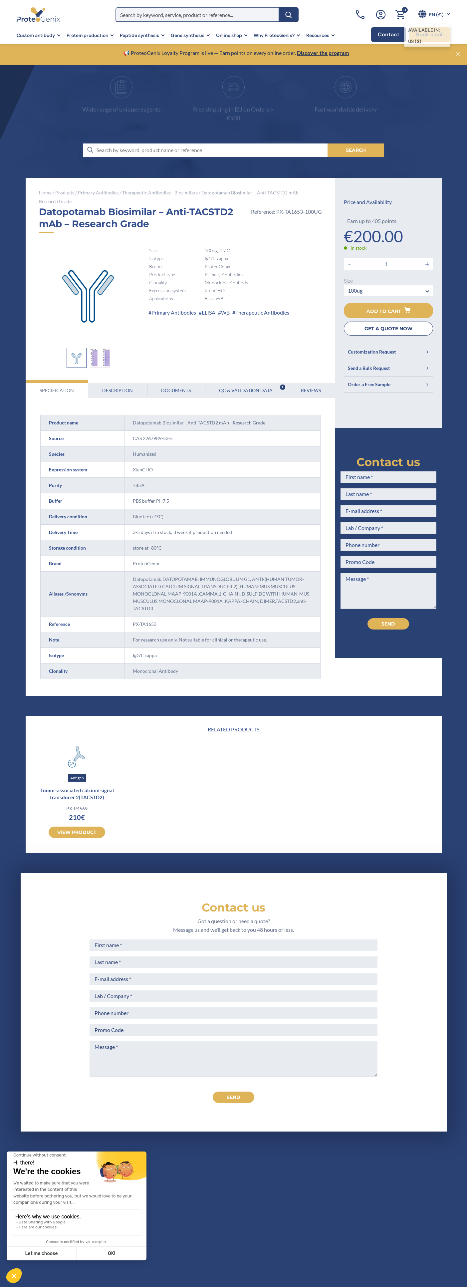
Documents (176, 390)
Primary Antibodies (98, 192)
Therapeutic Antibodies (262, 312)
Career (165, 1225)
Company (169, 1188)
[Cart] (400, 14)
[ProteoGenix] (38, 14)
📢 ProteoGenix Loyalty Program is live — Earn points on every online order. (210, 53)
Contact (388, 34)
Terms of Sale (239, 1176)
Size (348, 280)
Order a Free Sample (388, 384)
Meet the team (175, 1200)
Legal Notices (239, 1188)
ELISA (208, 312)
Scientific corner (177, 1213)
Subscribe (415, 1227)
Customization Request (388, 352)
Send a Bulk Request (388, 368)
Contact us (388, 462)
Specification (57, 390)
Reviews (311, 390)
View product (77, 832)
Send (388, 624)
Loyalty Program (243, 1233)
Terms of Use (239, 1200)
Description (117, 390)
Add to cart (388, 310)
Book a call (430, 34)
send (233, 1097)
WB (225, 312)
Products (64, 192)
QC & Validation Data (252, 389)
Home (45, 192)
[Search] (289, 14)
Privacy (166, 1238)
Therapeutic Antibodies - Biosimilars (160, 192)
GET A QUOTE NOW (388, 329)
